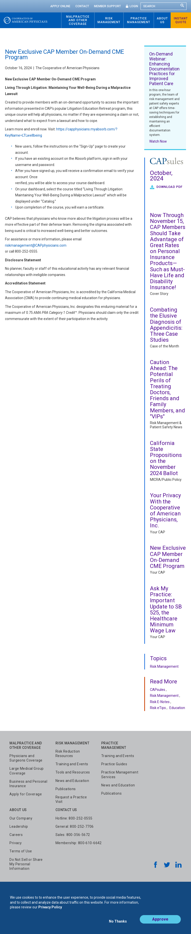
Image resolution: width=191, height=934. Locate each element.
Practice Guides (114, 764)
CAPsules (157, 690)
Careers (16, 835)
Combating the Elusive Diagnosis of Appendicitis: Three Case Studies (166, 325)
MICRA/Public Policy (166, 480)
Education (177, 708)
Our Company (20, 818)
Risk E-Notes (160, 702)
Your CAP (157, 532)
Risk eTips (158, 708)
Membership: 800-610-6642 (78, 843)
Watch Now (158, 141)
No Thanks (118, 923)
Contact (82, 6)
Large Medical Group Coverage (26, 771)
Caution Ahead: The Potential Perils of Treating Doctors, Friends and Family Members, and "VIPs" (167, 389)
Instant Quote (181, 20)
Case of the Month (164, 346)
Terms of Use (20, 851)
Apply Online (60, 6)
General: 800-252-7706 (74, 826)
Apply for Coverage (25, 794)
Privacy (15, 843)
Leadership (18, 826)
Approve (160, 923)
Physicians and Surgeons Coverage (25, 758)
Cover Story (159, 294)
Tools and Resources (72, 772)
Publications (65, 789)
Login (134, 6)
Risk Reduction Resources (67, 753)
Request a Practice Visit (71, 799)
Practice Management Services (119, 774)
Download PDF (169, 187)
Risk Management (164, 666)
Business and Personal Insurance (28, 783)
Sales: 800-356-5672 (72, 835)
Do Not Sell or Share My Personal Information (26, 864)
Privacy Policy (50, 911)
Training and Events (71, 764)
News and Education (72, 781)
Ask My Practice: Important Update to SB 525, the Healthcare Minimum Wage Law (166, 609)
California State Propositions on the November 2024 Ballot (166, 458)
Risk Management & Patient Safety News (166, 425)
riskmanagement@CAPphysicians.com (35, 245)
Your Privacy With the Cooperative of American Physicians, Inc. (165, 510)
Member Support (107, 6)
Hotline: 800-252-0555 (74, 818)
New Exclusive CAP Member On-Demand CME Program (168, 557)
